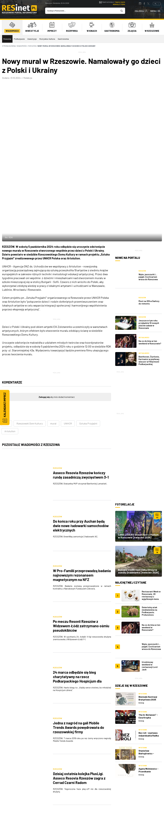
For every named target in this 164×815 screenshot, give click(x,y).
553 (50, 649)
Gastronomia (63, 39)
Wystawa (143, 589)
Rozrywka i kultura (47, 39)
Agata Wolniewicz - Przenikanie (148, 665)
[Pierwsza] (31, 650)
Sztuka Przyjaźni (88, 340)
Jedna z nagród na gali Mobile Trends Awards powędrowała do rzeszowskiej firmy (78, 554)
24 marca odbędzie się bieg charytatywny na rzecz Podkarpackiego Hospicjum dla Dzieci (77, 522)
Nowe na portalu (127, 174)
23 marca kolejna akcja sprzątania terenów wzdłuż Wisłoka (80, 624)
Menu (155, 10)
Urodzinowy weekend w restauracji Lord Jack (149, 561)
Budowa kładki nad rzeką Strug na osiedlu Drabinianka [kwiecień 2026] (138, 473)
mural (53, 340)
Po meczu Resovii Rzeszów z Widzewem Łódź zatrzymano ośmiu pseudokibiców (81, 485)
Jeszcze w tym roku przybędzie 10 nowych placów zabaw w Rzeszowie (149, 226)
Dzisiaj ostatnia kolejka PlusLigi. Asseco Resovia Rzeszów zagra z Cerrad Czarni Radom (79, 588)
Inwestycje (32, 39)
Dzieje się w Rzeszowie (131, 581)
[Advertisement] (139, 292)
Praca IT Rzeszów (58, 791)
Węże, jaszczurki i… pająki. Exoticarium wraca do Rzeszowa (148, 189)
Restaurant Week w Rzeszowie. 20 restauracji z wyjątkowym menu (151, 497)
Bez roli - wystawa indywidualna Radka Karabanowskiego (149, 631)
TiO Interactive (157, 801)
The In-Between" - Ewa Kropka (148, 611)
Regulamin (102, 780)
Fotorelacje (124, 406)
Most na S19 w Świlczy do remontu (149, 207)
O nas (52, 774)
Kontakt (54, 785)
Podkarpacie (19, 39)
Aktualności (144, 239)
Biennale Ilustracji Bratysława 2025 (148, 593)
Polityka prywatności (104, 774)
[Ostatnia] (107, 650)
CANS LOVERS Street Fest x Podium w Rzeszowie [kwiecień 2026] (138, 438)
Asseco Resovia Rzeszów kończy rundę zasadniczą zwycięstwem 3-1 (81, 383)
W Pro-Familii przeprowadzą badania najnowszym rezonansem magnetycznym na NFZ (82, 450)
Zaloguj (141, 10)
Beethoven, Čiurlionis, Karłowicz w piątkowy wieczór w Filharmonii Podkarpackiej (149, 262)
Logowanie (55, 780)
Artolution (9, 347)
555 (69, 649)
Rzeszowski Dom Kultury (30, 340)
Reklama (78, 774)
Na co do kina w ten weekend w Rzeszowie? (150, 243)
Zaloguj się (44, 313)
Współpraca (80, 780)
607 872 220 (9, 777)
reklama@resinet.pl (9, 779)
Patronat (78, 785)
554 (60, 649)
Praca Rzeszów (105, 785)
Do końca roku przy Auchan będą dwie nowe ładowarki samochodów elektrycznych (81, 417)
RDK (6, 340)
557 (88, 649)
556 (79, 649)
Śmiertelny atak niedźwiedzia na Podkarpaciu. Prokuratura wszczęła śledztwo (151, 514)
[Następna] (98, 650)
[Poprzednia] (41, 650)
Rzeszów (7, 39)
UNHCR (68, 340)
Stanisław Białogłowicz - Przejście (146, 649)
